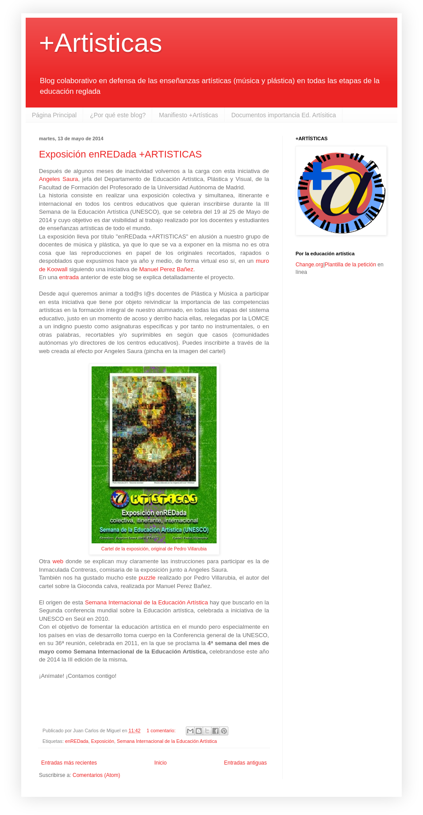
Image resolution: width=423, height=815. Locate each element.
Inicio (160, 763)
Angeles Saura (58, 179)
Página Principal (54, 115)
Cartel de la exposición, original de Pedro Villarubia (154, 548)
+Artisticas (100, 43)
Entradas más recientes (69, 763)
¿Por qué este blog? (118, 115)
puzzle (148, 577)
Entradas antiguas (245, 763)
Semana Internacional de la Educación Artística (146, 602)
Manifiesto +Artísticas (188, 115)
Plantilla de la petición (350, 264)
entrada (69, 277)
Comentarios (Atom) (96, 775)
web (59, 561)
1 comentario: (161, 730)
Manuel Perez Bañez (166, 269)
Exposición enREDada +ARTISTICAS (120, 154)
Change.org (309, 264)
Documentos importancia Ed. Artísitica (283, 115)
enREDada (76, 741)
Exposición (102, 741)
